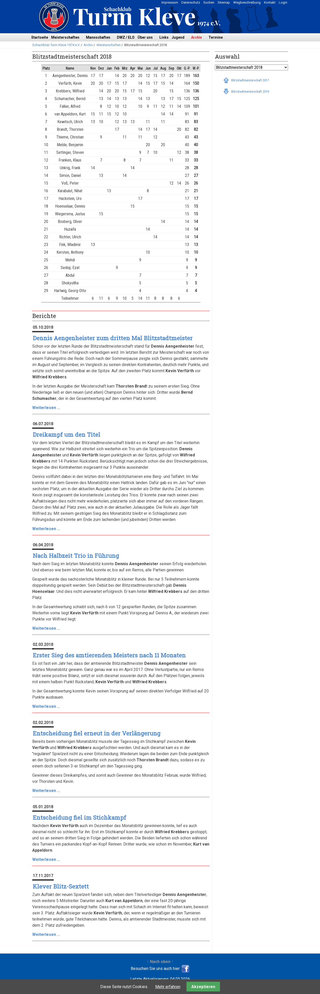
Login (283, 2)
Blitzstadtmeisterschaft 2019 (250, 91)
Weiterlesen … (46, 407)
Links (164, 37)
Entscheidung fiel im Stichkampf (79, 817)
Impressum (169, 2)
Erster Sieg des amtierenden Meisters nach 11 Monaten (109, 655)
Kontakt (269, 2)
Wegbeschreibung (247, 2)
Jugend (178, 37)
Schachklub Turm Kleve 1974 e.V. (56, 45)
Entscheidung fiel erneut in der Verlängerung (96, 733)
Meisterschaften (65, 37)
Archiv (196, 37)
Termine (215, 37)
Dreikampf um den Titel (66, 434)
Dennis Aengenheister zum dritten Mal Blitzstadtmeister (113, 338)
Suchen (208, 2)
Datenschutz (190, 2)
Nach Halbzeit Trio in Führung (76, 555)
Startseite (39, 37)
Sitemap (224, 2)
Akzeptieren (203, 986)
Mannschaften (98, 37)
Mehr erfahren (167, 986)
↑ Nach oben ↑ (160, 961)
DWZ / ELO (126, 37)
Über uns (145, 37)
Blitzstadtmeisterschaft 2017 (250, 80)
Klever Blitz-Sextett (61, 886)
